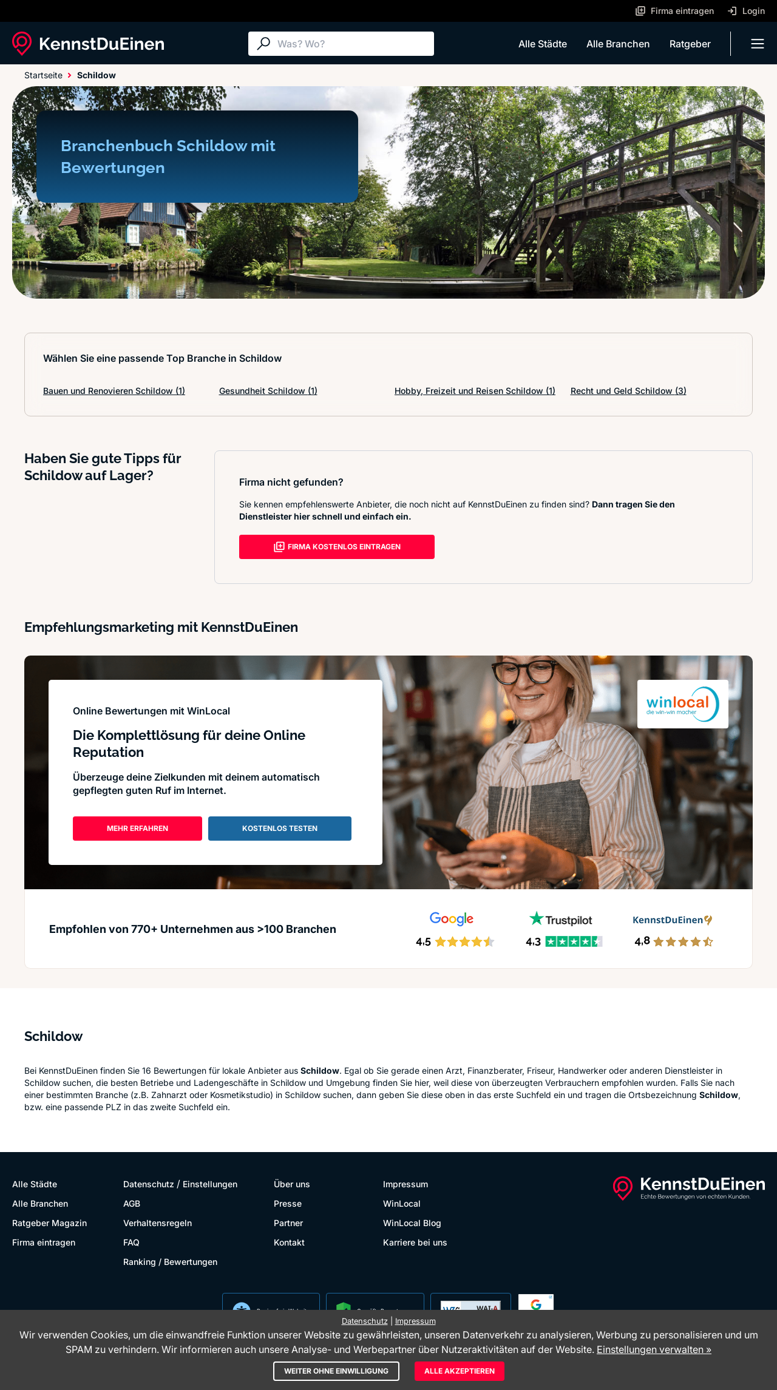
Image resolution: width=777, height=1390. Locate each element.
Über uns (292, 1184)
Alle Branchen (618, 44)
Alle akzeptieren (459, 1370)
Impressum (405, 1184)
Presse (288, 1203)
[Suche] (352, 43)
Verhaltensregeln (157, 1223)
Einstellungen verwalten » (654, 1349)
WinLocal (402, 1203)
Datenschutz (148, 1184)
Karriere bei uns (415, 1242)
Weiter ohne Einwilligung (336, 1370)
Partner (288, 1223)
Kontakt (289, 1242)
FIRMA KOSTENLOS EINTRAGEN (337, 547)
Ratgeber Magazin (49, 1223)
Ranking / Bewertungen (170, 1261)
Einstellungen (210, 1184)
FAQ (131, 1242)
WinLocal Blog (412, 1223)
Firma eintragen (43, 1242)
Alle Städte (542, 44)
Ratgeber (690, 44)
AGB (131, 1203)
